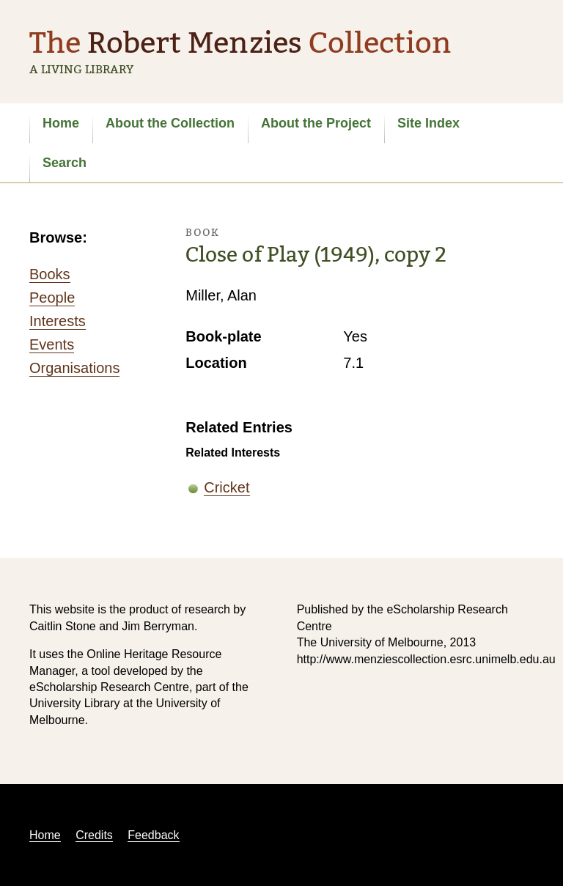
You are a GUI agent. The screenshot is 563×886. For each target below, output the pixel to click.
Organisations (74, 368)
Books (49, 274)
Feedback (153, 835)
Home (61, 123)
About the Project (316, 123)
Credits (94, 835)
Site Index (428, 123)
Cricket (226, 487)
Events (51, 344)
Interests (57, 321)
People (52, 297)
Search (65, 162)
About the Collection (170, 123)
